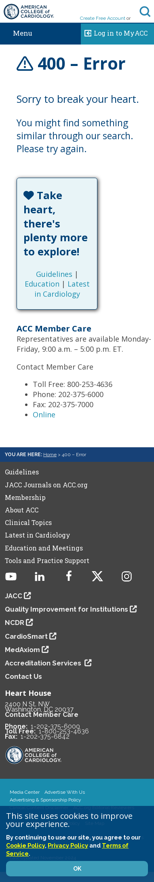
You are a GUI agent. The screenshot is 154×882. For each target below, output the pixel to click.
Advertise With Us (64, 792)
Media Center (25, 792)
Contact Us (23, 676)
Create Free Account (102, 18)
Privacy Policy (68, 845)
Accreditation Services (44, 663)
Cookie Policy (25, 845)
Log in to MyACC (114, 32)
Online (44, 414)
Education (42, 284)
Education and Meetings (44, 548)
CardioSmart (26, 636)
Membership (25, 497)
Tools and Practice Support (47, 561)
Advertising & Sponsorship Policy (45, 800)
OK (77, 868)
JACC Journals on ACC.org (46, 485)
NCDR (14, 622)
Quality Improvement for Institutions (66, 609)
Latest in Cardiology (62, 288)
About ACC (21, 510)
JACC (13, 596)
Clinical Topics (28, 523)
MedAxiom (22, 650)
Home (50, 454)
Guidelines (54, 274)
